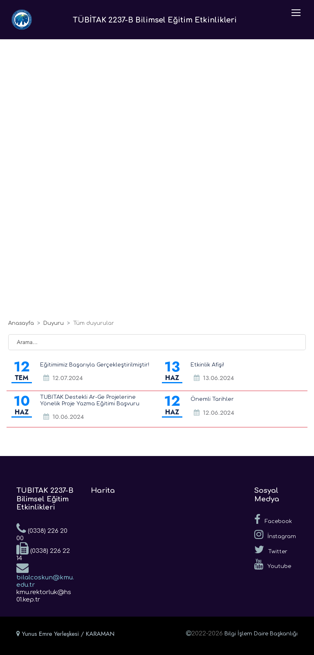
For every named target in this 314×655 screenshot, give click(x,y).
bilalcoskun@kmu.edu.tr (45, 574)
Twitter (270, 549)
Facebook (273, 519)
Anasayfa (21, 323)
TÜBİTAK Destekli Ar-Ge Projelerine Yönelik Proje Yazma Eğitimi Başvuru (89, 400)
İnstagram (275, 534)
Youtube (272, 564)
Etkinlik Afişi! (207, 365)
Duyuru (53, 323)
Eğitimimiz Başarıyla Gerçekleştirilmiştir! (94, 365)
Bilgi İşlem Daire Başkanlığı (261, 634)
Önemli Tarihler (212, 399)
